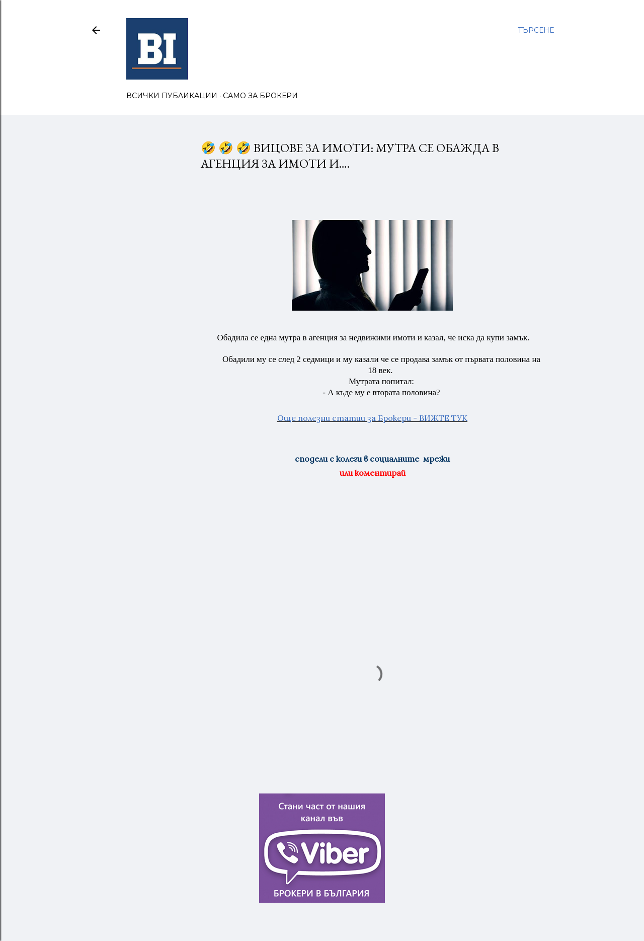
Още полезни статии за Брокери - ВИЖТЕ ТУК (372, 418)
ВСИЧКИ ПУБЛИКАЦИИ (171, 95)
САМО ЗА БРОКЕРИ (260, 95)
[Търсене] (536, 30)
